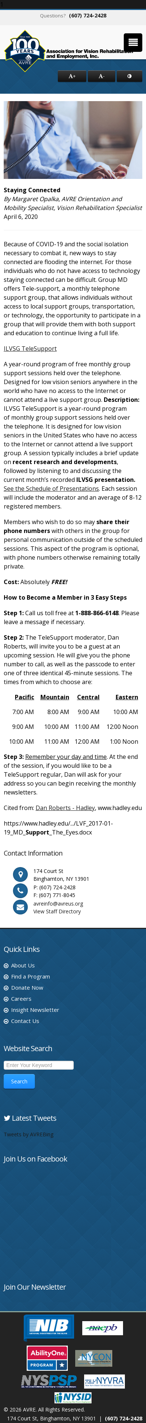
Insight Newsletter (35, 1009)
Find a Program (30, 976)
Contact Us (25, 1020)
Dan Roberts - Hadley (65, 808)
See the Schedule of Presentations (51, 488)
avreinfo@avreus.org (58, 903)
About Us (23, 965)
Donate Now (27, 987)
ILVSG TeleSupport (30, 348)
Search (19, 1081)
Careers (21, 998)
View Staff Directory (57, 911)
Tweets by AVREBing (28, 1134)
